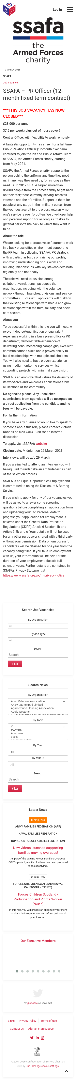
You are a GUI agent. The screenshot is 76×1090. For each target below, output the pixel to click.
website (41, 444)
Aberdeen (35, 733)
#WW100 (35, 730)
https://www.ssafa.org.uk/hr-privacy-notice (33, 575)
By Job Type (38, 634)
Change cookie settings (45, 1066)
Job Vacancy (10, 82)
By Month (38, 758)
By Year (38, 745)
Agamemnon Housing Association (35, 708)
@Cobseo (32, 1003)
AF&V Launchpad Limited (35, 705)
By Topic (38, 720)
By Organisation (38, 619)
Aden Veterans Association (35, 701)
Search (38, 648)
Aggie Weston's (35, 711)
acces (35, 737)
